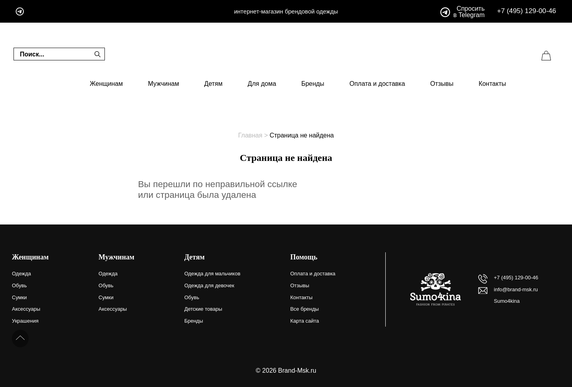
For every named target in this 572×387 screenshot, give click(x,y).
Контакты (492, 83)
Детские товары (203, 309)
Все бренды (304, 309)
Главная (250, 135)
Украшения (25, 321)
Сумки (19, 297)
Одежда (21, 274)
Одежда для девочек (209, 285)
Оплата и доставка (377, 83)
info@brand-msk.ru (516, 289)
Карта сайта (304, 321)
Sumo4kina (507, 301)
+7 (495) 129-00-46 (526, 11)
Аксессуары (26, 309)
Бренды (312, 83)
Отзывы (442, 83)
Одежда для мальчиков (212, 274)
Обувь (19, 285)
